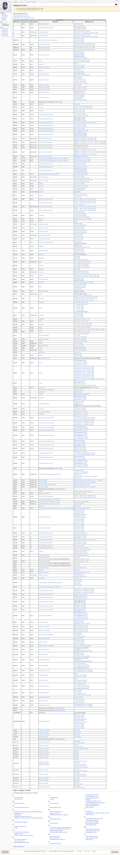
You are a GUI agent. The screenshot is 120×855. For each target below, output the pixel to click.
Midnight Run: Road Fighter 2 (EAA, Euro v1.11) (84, 138)
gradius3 (41, 282)
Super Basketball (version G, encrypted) (82, 671)
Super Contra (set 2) (78, 228)
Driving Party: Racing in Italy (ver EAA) (22, 816)
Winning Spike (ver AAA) (79, 445)
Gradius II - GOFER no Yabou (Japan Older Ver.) (84, 202)
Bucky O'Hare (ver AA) (79, 380)
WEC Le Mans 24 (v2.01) (79, 87)
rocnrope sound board (43, 742)
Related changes (5, 30)
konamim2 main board (44, 721)
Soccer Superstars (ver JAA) (80, 436)
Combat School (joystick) (79, 213)
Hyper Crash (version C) (79, 54)
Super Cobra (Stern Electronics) (93, 804)
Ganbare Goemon (78, 389)
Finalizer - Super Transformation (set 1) (82, 106)
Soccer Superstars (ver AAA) (80, 438)
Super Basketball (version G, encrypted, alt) (95, 802)
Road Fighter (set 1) (78, 620)
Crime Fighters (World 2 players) (81, 264)
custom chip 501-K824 (60, 489)
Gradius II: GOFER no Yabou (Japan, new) (23, 835)
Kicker (75, 63)
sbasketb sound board (43, 705)
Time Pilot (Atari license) (79, 764)
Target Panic (77, 506)
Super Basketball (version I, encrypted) (82, 669)
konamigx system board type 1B (46, 417)
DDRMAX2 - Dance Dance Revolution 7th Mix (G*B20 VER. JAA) (28, 811)
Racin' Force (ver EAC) (79, 440)
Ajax (75, 221)
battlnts (40, 551)
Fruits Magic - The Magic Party (80, 472)
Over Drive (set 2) (78, 315)
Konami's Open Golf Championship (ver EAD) (84, 419)
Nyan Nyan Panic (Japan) (79, 99)
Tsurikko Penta (77, 584)
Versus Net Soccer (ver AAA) (80, 132)
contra (40, 195)
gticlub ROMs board (43, 177)
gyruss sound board (43, 745)
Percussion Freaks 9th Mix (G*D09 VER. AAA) (60, 829)
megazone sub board (43, 626)
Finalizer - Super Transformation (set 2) (82, 107)
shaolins (40, 64)
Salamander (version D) (79, 79)
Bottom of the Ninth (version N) (81, 272)
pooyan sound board (43, 761)
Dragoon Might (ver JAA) (79, 120)
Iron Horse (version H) (79, 111)
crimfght (40, 265)
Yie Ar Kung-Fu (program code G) (81, 60)
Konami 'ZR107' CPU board (45, 138)
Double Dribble (77, 191)
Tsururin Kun (77, 578)
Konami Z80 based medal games (46, 389)
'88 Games (76, 256)
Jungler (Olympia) (54, 797)
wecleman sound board (44, 493)
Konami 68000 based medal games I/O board (48, 501)
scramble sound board (44, 730)
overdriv (40, 315)
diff (18, 9)
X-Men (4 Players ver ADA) (80, 364)
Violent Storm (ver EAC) (79, 408)
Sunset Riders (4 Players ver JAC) (93, 801)
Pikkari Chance (77, 475)
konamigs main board (43, 44)
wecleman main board (43, 87)
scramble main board (43, 734)
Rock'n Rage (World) (78, 189)
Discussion (21, 2)
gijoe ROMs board (43, 345)
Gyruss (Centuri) (77, 746)
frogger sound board (43, 753)
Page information (5, 35)
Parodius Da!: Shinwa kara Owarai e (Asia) (83, 300)
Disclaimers (94, 851)
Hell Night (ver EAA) (78, 41)
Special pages (4, 31)
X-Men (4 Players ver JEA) (80, 363)
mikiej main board (42, 680)
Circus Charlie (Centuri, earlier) (81, 664)
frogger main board (43, 750)
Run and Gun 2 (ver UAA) (79, 163)
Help (117, 4)
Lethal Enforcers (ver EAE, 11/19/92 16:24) (83, 372)
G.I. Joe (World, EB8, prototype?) (81, 311)
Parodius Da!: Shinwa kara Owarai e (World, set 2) (85, 298)
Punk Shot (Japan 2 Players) (80, 293)
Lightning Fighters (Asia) (79, 286)
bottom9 (40, 272)
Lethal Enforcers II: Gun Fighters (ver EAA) (83, 421)
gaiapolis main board (43, 403)
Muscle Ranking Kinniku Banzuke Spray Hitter (84, 45)
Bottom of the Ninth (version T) (80, 271)
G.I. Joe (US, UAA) (78, 308)
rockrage (41, 188)
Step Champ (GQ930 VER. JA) (92, 798)
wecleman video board (44, 89)
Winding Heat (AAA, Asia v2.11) (81, 145)
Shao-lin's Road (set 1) (79, 65)
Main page (4, 14)
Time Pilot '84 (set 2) (78, 642)
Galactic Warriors (78, 24)
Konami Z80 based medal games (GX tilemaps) (49, 499)
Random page (4, 17)
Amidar (75, 755)
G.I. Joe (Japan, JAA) (78, 307)
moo (40, 383)
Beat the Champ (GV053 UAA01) (81, 508)
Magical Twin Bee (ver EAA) (80, 430)
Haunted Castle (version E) (80, 232)
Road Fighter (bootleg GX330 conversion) (83, 650)
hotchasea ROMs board (44, 235)
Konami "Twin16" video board (45, 206)
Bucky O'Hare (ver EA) (79, 382)
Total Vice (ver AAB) (78, 520)
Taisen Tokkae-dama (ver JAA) (80, 130)
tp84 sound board (42, 700)
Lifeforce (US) (77, 76)
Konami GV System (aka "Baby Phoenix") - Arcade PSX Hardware (53, 158)
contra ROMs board (43, 567)
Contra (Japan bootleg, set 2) (80, 195)
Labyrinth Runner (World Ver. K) (81, 558)
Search (1, 21)
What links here (5, 28)
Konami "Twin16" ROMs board (45, 496)
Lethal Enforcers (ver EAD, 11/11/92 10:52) (83, 371)
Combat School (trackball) (79, 215)
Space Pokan (77, 477)
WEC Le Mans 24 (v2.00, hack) (92, 829)
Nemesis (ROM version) (79, 56)
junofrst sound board (43, 778)
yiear (40, 60)
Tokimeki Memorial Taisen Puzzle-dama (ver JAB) (85, 122)
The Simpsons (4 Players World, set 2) (82, 323)
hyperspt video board (43, 649)
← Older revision (23, 9)
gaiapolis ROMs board (44, 358)
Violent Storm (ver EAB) (79, 409)
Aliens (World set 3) (18, 799)
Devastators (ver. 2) (78, 245)
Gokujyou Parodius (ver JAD (80, 598)
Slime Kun (76, 583)
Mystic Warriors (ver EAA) (79, 397)
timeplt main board (43, 774)
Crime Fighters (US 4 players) (80, 265)
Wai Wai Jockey (77, 392)
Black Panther (77, 85)
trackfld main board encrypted (45, 634)
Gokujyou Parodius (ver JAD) (80, 428)
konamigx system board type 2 (45, 114)
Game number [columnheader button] (25, 21)
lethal (40, 372)
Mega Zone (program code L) (80, 625)
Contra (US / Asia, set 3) (79, 194)
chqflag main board (43, 224)
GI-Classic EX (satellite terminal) (81, 484)
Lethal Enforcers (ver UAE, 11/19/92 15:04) (83, 367)
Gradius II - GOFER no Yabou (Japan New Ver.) (84, 199)
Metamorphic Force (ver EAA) (80, 414)
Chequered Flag (77, 223)
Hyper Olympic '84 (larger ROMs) (81, 648)
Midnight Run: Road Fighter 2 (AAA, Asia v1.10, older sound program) (89, 141)
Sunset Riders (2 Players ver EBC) (81, 327)
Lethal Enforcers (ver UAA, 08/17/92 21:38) (83, 375)
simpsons (41, 324)
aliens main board (43, 279)
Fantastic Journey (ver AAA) (80, 426)
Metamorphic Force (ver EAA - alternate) (59, 814)
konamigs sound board (44, 47)
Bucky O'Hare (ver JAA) (79, 383)
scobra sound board (43, 732)
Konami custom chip (54, 803)
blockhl (40, 269)
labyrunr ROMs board (43, 557)
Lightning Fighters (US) (79, 287)
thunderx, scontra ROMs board (45, 242)
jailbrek (40, 104)
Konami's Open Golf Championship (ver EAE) (84, 417)
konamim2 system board (44, 517)
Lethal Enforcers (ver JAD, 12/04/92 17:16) (83, 374)
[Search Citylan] (5, 23)
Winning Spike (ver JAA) (79, 444)
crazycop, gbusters (43, 250)
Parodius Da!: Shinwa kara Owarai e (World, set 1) (85, 297)
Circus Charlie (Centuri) (79, 663)
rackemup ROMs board (44, 561)
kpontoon (41, 387)
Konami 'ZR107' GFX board (45, 152)
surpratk (40, 302)
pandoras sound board (44, 697)
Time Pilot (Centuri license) (80, 765)
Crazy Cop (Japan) (78, 249)
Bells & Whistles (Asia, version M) (81, 331)
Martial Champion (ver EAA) (80, 396)
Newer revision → (37, 9)
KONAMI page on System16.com (20, 15)
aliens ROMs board (43, 291)
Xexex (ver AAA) (77, 354)
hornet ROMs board (43, 32)
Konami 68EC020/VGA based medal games (48, 174)
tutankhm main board (43, 748)
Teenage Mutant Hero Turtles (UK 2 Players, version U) (86, 275)
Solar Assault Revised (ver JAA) (81, 177)
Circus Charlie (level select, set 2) (81, 666)
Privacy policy (79, 851)
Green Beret (77, 69)
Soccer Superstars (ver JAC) (80, 435)
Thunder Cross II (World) (79, 350)
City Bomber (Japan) (78, 52)
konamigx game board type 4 (45, 163)
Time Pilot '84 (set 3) (78, 643)
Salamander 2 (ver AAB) (79, 449)
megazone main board (44, 630)
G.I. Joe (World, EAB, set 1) (80, 304)
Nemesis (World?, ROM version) (81, 74)
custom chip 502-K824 (60, 710)
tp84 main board (42, 642)
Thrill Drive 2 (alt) (89, 814)
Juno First (76, 778)
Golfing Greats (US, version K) (80, 321)
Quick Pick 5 (77, 352)
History (34, 2)
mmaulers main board (43, 411)
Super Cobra (77, 732)
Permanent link (5, 34)
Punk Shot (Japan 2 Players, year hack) (82, 294)
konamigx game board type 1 (45, 453)
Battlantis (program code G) (80, 553)
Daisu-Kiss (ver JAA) (78, 128)
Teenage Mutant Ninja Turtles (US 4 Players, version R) (86, 276)
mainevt (40, 246)
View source (28, 2)
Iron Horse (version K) (79, 110)
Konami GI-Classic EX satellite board (47, 484)
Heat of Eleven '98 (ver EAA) (80, 27)
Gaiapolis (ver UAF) (78, 404)
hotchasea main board (44, 239)
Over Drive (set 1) (78, 313)
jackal (40, 185)
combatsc (41, 215)
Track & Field (77, 634)
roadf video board (42, 654)
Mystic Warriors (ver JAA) (79, 399)
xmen (40, 341)
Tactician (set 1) (89, 811)
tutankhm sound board (44, 764)
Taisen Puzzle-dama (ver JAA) (80, 115)
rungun (40, 394)
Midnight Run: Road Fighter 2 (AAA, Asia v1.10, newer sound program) (89, 143)
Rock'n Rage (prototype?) (79, 188)
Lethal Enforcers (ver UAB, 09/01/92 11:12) (83, 377)
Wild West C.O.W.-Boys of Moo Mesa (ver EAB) (84, 385)
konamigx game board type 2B (45, 601)
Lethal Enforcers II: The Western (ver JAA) (83, 424)
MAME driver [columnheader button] (56, 21)
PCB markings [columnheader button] (33, 21)
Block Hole (76, 269)
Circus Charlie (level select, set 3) (81, 667)
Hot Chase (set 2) (78, 236)
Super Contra (77, 241)
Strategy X (88, 799)
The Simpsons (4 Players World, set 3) (82, 325)
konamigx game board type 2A (45, 590)
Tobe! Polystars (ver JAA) (79, 29)
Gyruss (75, 744)
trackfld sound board (43, 692)
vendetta (41, 319)
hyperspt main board (43, 659)
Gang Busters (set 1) (78, 250)
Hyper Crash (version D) (79, 93)
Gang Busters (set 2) (78, 252)
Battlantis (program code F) (80, 551)
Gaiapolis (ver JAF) (78, 403)
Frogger (76, 750)
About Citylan (87, 851)
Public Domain (62, 851)
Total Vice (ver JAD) (78, 522)
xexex (40, 355)
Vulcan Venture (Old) (78, 204)
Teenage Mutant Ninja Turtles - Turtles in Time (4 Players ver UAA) (88, 329)
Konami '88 (76, 258)
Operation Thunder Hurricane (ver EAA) (82, 180)
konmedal (41, 578)
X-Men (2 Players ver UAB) (80, 361)
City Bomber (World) (78, 53)
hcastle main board (43, 231)
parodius (41, 298)
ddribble (40, 191)
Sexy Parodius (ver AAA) (79, 126)
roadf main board (42, 622)
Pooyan (76, 759)
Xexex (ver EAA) (77, 356)
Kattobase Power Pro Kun (79, 473)
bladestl (40, 219)
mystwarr (41, 397)
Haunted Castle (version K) (80, 230)
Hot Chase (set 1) (78, 234)
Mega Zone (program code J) (80, 627)
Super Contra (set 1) (78, 227)
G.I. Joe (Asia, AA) (78, 305)
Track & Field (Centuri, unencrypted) (82, 645)
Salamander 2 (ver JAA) (79, 447)
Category (15, 846)
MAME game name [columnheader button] (89, 21)
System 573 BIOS (90, 807)
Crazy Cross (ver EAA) (79, 113)
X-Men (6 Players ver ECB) (80, 341)
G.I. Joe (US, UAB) (78, 310)
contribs (41, 8)
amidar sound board (43, 755)
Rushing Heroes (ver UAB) (80, 166)
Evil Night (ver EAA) (78, 40)
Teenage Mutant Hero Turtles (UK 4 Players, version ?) (97, 813)
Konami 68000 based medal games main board (49, 474)
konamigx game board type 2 (45, 533)
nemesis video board (43, 54)
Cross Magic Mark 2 (78, 470)
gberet (40, 70)
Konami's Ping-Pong (78, 67)
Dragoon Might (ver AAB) (79, 117)
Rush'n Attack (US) (78, 71)
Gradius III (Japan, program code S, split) (83, 282)
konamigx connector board (44, 615)
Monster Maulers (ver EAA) (80, 411)
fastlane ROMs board (43, 558)
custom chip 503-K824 (60, 739)
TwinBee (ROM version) (79, 339)
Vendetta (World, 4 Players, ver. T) (81, 319)
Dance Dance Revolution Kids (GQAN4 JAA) (84, 43)
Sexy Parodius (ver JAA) (79, 124)
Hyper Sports (77, 649)
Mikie (75, 673)
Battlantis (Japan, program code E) (81, 550)
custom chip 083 (58, 468)
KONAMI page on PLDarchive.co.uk (20, 16)
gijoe (40, 308)
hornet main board (43, 35)
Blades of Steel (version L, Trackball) (82, 219)
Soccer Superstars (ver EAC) (80, 432)
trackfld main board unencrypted (46, 645)
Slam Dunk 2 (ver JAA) (79, 164)
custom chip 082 (58, 102)
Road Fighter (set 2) (78, 622)
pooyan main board (43, 770)
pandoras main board (43, 638)
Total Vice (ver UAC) (78, 523)
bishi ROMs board (43, 486)
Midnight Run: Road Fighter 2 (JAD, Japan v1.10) (85, 139)
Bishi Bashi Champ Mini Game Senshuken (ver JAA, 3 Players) (87, 480)
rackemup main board (43, 555)
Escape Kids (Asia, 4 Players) (20, 822)
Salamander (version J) (79, 81)
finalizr (40, 107)
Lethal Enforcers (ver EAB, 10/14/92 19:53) (83, 370)
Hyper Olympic (77, 633)
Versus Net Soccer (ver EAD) (80, 135)
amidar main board (43, 757)
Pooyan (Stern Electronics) (80, 761)
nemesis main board (43, 24)
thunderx (41, 254)
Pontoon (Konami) (94, 387)
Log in (117, 0)
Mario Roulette (77, 581)
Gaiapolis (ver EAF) (78, 401)
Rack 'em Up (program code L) (80, 555)
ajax (40, 221)
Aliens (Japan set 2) (18, 797)
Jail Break (76, 104)
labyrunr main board (43, 572)
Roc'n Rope (76, 741)
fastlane (40, 570)
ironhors (40, 110)
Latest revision (29, 9)
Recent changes (5, 15)
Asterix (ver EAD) (78, 343)
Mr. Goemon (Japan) (78, 183)
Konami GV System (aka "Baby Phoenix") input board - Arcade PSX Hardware (55, 508)
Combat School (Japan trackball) (81, 216)
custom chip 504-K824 (60, 708)
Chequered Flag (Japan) (79, 225)
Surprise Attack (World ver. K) (80, 302)
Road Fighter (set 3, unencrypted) (81, 623)
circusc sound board (43, 686)
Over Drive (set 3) (78, 316)
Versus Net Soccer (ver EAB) (80, 134)
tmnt (40, 261)
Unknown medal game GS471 (80, 174)
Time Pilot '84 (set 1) (78, 640)
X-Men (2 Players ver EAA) (80, 360)
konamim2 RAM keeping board (45, 27)
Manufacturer (21, 846)
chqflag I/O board (42, 575)
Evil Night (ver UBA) (78, 38)
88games (41, 258)
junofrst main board (43, 780)
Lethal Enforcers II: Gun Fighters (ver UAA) (83, 422)
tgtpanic (40, 506)
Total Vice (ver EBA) (78, 519)
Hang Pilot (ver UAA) (78, 176)
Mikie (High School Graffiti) (80, 675)
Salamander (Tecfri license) (80, 57)
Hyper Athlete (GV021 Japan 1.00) (81, 158)
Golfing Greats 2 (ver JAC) (80, 416)
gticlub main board (43, 180)
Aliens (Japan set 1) (78, 278)
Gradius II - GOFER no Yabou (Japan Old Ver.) (84, 201)
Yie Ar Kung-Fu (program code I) (81, 61)
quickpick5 (41, 352)
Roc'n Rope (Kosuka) (78, 742)
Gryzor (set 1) (77, 197)
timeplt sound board (43, 763)
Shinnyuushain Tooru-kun (79, 676)
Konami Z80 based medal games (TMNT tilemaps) (50, 582)
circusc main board (43, 665)
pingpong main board (43, 67)
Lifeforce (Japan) (78, 78)
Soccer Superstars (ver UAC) (80, 433)
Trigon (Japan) (77, 289)
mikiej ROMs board (43, 675)
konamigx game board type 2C (45, 609)
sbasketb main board (43, 670)
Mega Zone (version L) (55, 813)
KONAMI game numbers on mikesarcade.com (23, 17)
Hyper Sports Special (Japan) (80, 259)
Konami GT (76, 335)
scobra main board (43, 736)
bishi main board (42, 480)
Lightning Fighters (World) (79, 284)
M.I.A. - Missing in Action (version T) (82, 261)
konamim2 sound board (44, 528)
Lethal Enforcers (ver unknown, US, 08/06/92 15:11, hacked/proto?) (88, 378)
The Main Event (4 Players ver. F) (81, 247)
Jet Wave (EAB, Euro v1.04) (80, 147)
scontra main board (43, 227)
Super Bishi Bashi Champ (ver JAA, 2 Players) (84, 482)
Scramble (76, 730)
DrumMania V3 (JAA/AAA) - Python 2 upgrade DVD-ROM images (28, 818)
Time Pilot (76, 762)
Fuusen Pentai (77, 580)
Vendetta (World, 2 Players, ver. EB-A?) (94, 818)
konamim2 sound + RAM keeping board (47, 40)
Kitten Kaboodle (77, 98)
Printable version (5, 33)
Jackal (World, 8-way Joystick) (80, 185)
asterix (40, 343)
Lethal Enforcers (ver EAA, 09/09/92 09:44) (83, 368)
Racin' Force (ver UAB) (79, 442)
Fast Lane (76, 557)
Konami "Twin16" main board (45, 199)
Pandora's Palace (78, 638)
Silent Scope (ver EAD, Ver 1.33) (81, 31)
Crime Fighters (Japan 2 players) (81, 266)
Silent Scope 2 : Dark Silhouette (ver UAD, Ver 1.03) (85, 32)
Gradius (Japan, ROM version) (80, 333)
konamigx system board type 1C (46, 441)
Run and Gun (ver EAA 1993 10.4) (81, 394)
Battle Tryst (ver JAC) (78, 26)
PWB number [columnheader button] (16, 21)
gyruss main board (43, 783)
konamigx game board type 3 (45, 463)
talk (39, 8)
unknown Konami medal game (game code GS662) (85, 476)
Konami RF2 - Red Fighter (80, 336)
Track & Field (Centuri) (79, 636)
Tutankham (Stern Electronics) (80, 748)
